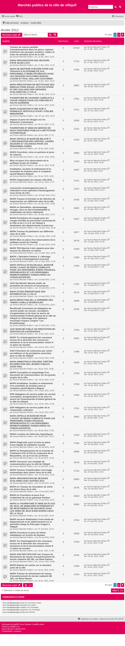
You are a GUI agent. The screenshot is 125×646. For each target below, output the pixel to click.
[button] (122, 35)
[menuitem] (19, 16)
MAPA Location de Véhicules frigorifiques (31, 434)
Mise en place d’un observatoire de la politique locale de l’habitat (29, 161)
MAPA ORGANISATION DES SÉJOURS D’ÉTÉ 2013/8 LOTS (29, 61)
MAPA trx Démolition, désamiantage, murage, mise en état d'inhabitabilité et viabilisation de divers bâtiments (30, 209)
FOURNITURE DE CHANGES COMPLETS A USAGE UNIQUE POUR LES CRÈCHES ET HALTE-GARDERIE (32, 100)
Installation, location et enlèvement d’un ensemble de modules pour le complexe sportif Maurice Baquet (30, 171)
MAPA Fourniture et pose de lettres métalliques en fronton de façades (28, 533)
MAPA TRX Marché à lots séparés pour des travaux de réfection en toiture (32, 249)
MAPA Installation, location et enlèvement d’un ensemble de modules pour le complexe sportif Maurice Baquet (31, 386)
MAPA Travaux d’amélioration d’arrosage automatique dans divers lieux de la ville (31, 471)
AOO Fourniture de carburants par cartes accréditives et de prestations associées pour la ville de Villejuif (31, 353)
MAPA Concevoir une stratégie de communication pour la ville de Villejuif (30, 462)
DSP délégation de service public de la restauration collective (30, 408)
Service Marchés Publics (23, 57)
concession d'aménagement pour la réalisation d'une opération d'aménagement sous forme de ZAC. (32, 190)
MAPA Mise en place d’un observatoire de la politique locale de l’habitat (32, 241)
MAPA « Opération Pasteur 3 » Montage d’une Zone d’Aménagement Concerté (30, 257)
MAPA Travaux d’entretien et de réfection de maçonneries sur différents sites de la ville (32, 200)
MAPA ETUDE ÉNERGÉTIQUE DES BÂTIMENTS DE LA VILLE (27, 292)
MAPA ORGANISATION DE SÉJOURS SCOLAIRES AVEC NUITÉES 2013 (29, 479)
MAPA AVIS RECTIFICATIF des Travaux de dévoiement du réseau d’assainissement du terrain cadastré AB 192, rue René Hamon (32, 557)
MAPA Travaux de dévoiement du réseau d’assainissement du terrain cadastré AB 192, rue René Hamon (31, 576)
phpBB (15, 624)
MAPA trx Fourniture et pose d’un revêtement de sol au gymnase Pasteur (30, 496)
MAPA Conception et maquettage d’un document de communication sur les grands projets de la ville (33, 375)
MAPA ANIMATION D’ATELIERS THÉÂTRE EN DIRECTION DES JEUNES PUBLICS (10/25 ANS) (31, 364)
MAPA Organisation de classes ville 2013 (31, 180)
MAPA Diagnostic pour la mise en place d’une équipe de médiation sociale (30, 443)
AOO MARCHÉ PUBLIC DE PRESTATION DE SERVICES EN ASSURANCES (32, 330)
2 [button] (118, 34)
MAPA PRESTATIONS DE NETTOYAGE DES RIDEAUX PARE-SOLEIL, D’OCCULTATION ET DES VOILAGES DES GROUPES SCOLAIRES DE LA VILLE (32, 88)
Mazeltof (18, 629)
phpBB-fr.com (15, 627)
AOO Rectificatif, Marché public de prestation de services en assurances (29, 284)
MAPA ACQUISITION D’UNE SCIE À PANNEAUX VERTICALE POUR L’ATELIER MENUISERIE (31, 111)
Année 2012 (10, 30)
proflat (8, 629)
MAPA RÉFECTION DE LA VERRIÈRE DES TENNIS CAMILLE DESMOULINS (31, 301)
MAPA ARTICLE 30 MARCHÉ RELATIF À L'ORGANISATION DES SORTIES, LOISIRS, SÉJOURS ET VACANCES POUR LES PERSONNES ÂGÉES (32, 142)
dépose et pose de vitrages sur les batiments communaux (27, 120)
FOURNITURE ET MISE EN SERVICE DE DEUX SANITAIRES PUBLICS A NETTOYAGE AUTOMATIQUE (33, 130)
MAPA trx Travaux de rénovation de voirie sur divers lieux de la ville (31, 488)
